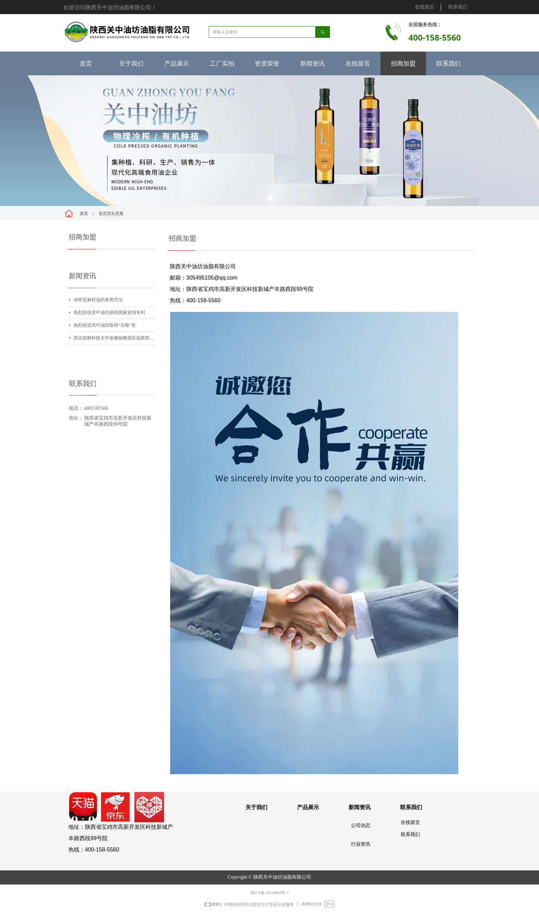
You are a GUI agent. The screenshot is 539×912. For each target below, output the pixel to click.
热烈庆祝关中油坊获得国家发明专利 (109, 312)
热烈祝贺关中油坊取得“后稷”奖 (105, 325)
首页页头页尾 (111, 213)
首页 (84, 213)
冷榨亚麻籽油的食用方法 (98, 299)
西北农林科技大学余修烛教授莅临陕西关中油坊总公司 (115, 337)
